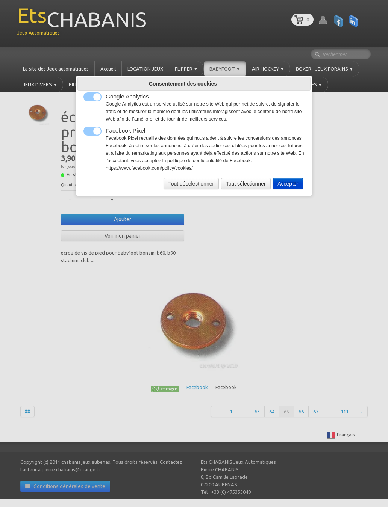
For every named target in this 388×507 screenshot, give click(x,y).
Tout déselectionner (191, 184)
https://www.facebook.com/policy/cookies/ (149, 168)
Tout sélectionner (246, 184)
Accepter (287, 184)
